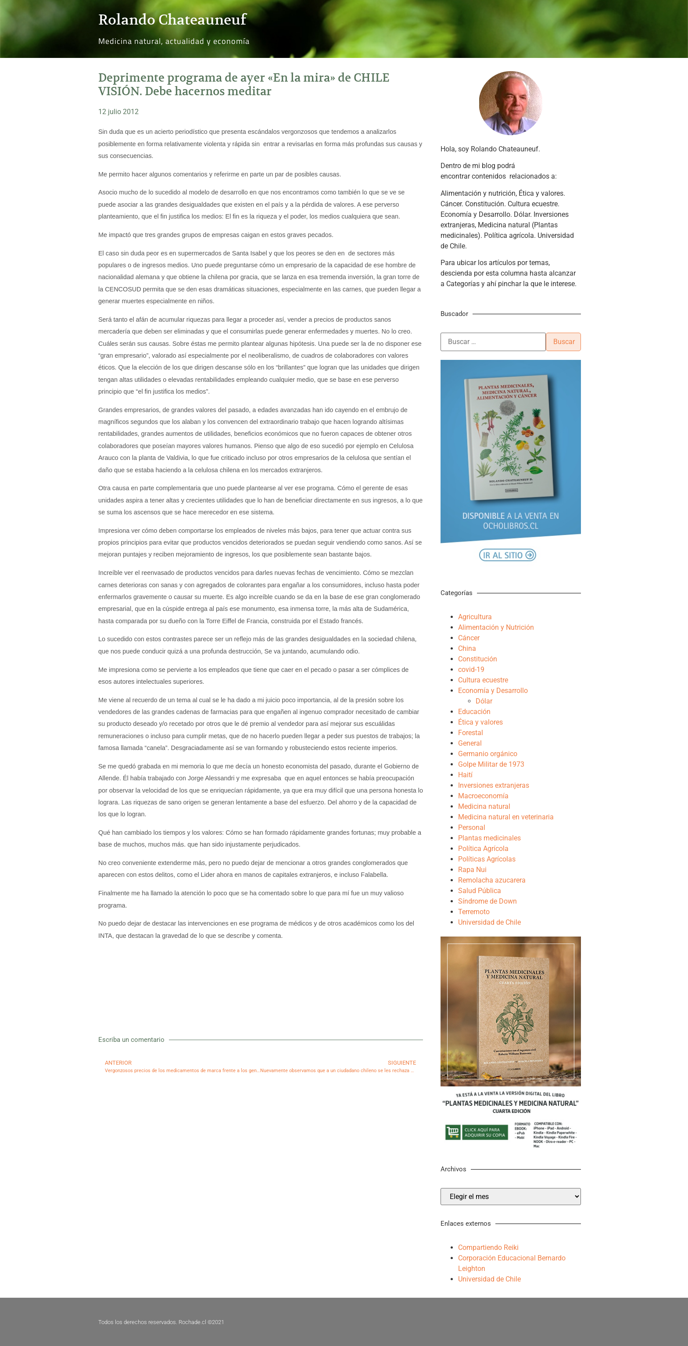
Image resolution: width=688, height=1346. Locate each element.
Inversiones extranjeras (493, 785)
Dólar (484, 701)
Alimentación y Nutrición (496, 627)
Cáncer (469, 638)
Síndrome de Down (487, 901)
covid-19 (471, 669)
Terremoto (474, 912)
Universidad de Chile (489, 922)
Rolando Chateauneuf (172, 20)
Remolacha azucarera (492, 880)
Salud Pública (479, 891)
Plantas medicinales (489, 838)
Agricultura (475, 617)
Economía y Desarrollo (493, 690)
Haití (465, 775)
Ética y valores (480, 722)
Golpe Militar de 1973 (491, 764)
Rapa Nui (472, 869)
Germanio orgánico (487, 754)
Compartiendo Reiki (488, 1247)
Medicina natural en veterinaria (506, 817)
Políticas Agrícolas (487, 859)
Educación (474, 711)
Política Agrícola (483, 848)
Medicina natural (484, 806)
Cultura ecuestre (483, 680)
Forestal (470, 733)
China (467, 648)
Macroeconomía (483, 796)
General (470, 743)
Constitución (477, 659)
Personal (471, 827)
